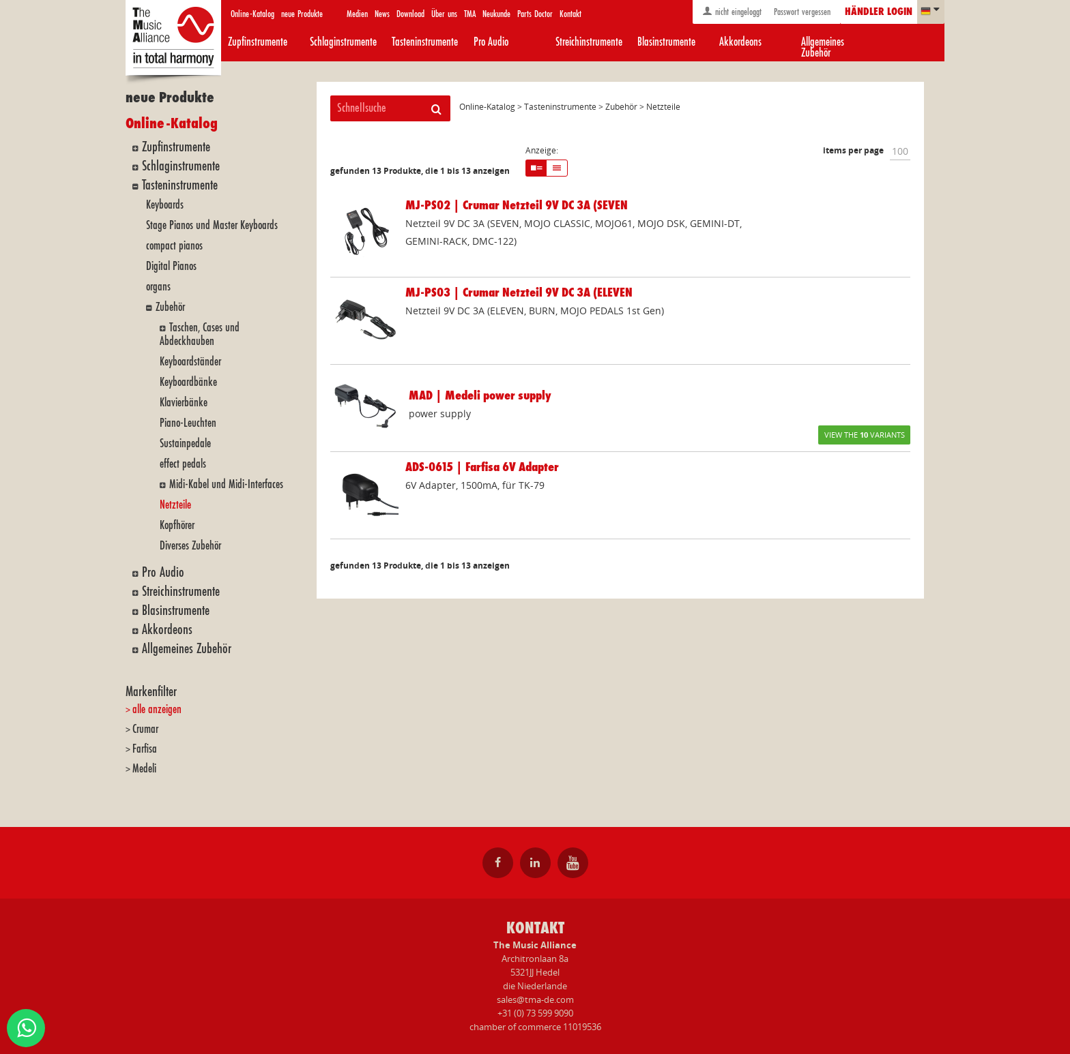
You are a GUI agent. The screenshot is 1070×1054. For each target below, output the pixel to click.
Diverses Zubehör (190, 545)
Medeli (144, 768)
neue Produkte (302, 14)
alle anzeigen (157, 709)
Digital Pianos (171, 266)
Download (410, 14)
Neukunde (496, 14)
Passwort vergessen (800, 12)
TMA (470, 14)
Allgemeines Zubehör (822, 47)
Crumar (145, 729)
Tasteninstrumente (425, 41)
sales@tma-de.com (535, 999)
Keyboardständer (190, 361)
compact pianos (174, 245)
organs (158, 286)
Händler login (878, 12)
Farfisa (144, 748)
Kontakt (570, 14)
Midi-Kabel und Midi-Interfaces (226, 484)
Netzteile (175, 504)
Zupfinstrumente (257, 41)
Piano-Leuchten (188, 423)
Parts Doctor (535, 14)
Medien (357, 14)
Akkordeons (740, 41)
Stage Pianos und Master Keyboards (212, 225)
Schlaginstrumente (343, 41)
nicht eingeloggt (732, 11)
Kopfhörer (177, 525)
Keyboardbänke (188, 382)
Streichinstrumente (588, 41)
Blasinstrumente (666, 41)
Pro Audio (491, 41)
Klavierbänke (183, 402)
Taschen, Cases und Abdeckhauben (200, 334)
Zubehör (170, 307)
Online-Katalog (252, 14)
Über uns (444, 14)
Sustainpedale (185, 443)
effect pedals (183, 463)
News (382, 14)
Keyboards (165, 204)
